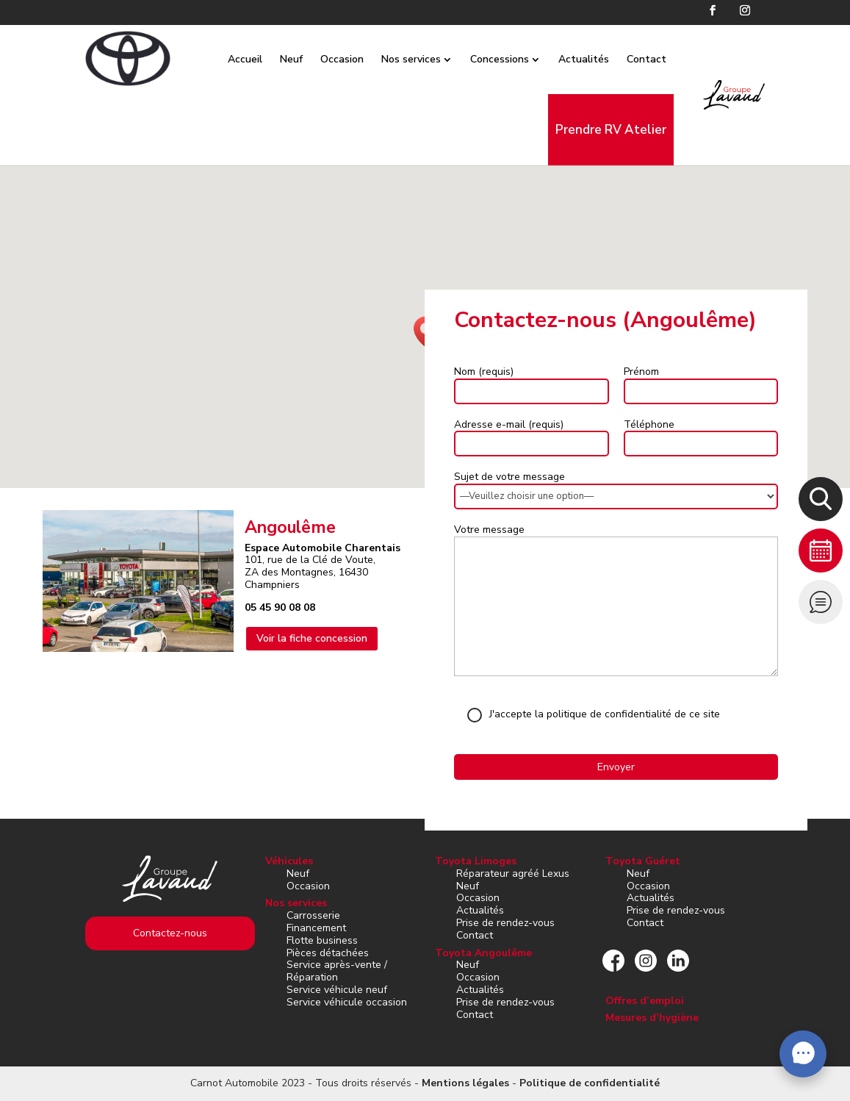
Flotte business (322, 940)
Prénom (641, 372)
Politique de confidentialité (589, 1083)
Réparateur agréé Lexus (512, 874)
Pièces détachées (328, 953)
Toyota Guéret (642, 861)
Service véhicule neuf (337, 990)
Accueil (230, 59)
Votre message (489, 530)
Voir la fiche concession (311, 638)
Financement (316, 928)
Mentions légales (465, 1083)
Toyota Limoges (475, 861)
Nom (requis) (484, 372)
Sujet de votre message (509, 477)
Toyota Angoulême (483, 953)
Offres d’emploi (644, 1001)
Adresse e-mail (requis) (508, 424)
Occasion (327, 59)
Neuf (276, 59)
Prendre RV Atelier (596, 129)
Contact (632, 59)
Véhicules (289, 861)
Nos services (396, 59)
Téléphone (649, 424)
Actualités (569, 59)
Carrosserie (313, 915)
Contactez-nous (170, 933)
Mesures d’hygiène (652, 1018)
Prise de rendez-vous (505, 923)
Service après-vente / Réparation (337, 971)
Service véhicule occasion (347, 1002)
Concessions (484, 59)
